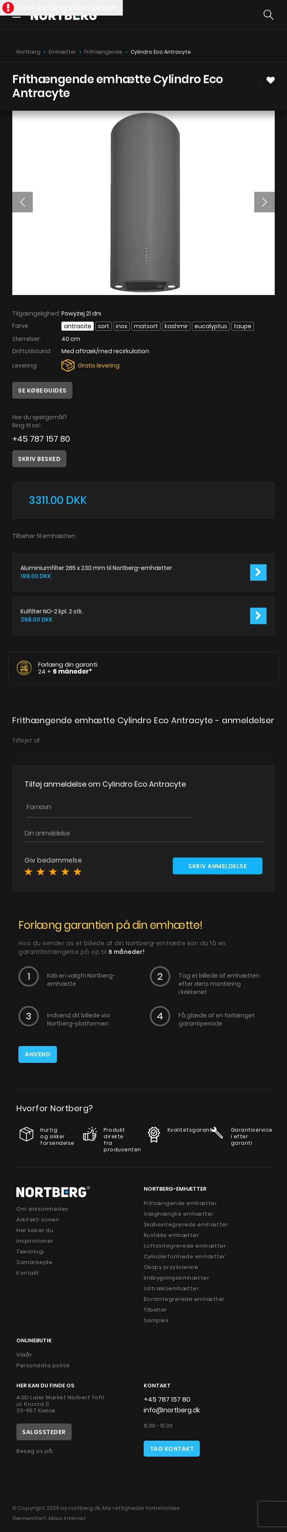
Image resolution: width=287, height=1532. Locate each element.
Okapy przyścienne (171, 1267)
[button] (22, 202)
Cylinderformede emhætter (185, 1256)
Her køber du (34, 1230)
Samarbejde (34, 1262)
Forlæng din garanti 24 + (67, 668)
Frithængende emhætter (180, 1203)
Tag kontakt (172, 1449)
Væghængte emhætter (179, 1214)
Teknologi (30, 1251)
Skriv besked (39, 459)
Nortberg (28, 51)
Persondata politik (43, 1365)
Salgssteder (44, 1432)
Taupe (242, 326)
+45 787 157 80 (41, 439)
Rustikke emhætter (171, 1235)
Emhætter (62, 51)
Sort (103, 326)
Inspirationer (35, 1241)
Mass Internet (67, 1518)
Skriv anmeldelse (217, 866)
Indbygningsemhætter (177, 1278)
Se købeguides (42, 390)
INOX (121, 326)
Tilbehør (155, 1310)
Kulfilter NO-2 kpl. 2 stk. (51, 611)
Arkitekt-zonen (37, 1219)
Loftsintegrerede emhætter (185, 1246)
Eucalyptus (210, 326)
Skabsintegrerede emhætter (186, 1224)
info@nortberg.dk (172, 1410)
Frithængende (103, 51)
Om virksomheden (42, 1209)
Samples (156, 1320)
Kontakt (27, 1273)
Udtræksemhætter (171, 1288)
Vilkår (24, 1355)
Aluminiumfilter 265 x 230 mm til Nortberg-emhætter (96, 568)
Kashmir (176, 326)
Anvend (37, 1054)
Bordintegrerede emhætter (184, 1299)
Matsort (146, 326)
